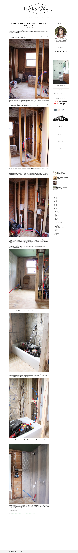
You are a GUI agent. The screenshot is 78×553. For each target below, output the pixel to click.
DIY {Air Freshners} (58, 222)
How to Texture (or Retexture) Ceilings (61, 173)
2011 (54, 234)
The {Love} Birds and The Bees (60, 227)
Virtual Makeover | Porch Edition (61, 221)
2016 (54, 202)
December (56, 209)
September (57, 214)
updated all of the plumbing (35, 34)
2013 (54, 207)
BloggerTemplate (23, 551)
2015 (54, 204)
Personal (60, 143)
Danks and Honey (14, 551)
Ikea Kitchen (60, 141)
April (56, 229)
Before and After (60, 136)
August (56, 215)
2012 (54, 208)
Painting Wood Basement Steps (62, 178)
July (55, 216)
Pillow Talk (57, 226)
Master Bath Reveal (61, 85)
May (55, 219)
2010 (54, 236)
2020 (54, 197)
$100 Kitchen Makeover (62, 183)
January (56, 233)
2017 (54, 201)
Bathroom (14, 513)
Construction (20, 513)
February (56, 231)
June (55, 218)
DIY (25, 513)
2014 (54, 205)
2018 (54, 200)
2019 (54, 198)
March (56, 230)
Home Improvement (30, 513)
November (56, 211)
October (56, 212)
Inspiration (61, 139)
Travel (60, 148)
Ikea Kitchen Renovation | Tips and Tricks (62, 188)
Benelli (60, 146)
